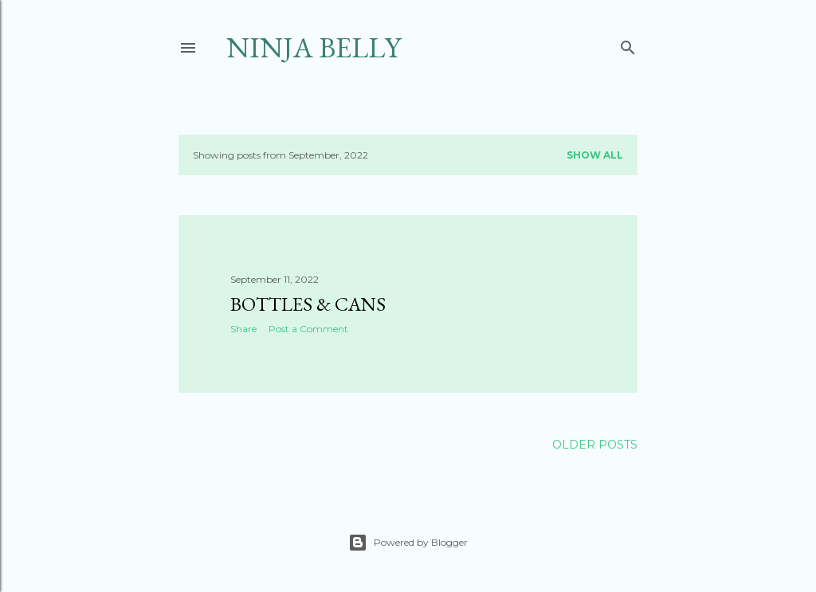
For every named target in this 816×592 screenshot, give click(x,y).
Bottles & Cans (308, 304)
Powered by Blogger (408, 542)
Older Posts (595, 444)
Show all (595, 155)
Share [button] (243, 329)
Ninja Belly (313, 47)
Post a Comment (308, 329)
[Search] (628, 44)
